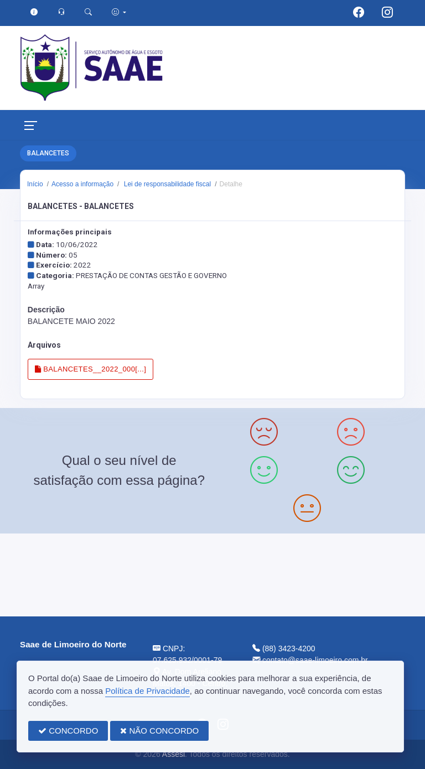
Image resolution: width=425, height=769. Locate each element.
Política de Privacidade (147, 690)
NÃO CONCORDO (159, 730)
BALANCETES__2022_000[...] (90, 369)
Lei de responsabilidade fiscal (166, 184)
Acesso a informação (82, 184)
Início (35, 184)
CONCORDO (68, 730)
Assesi (173, 754)
